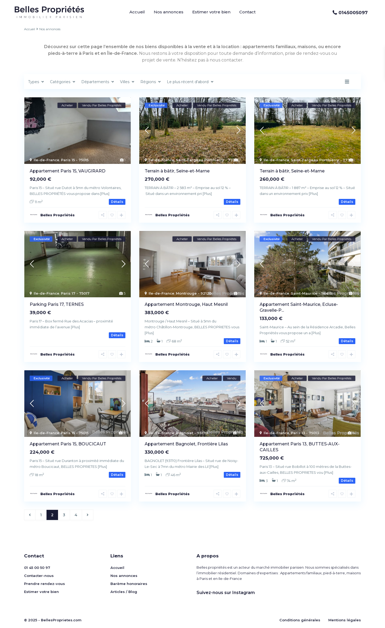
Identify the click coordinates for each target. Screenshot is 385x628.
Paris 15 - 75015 (74, 160)
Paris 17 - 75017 (75, 293)
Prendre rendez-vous (44, 583)
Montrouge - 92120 (193, 293)
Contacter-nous (39, 575)
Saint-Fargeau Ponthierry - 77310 (207, 160)
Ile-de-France (46, 160)
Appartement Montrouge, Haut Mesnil (186, 304)
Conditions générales (299, 620)
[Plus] (104, 193)
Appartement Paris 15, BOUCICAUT (68, 443)
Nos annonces (168, 11)
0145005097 (353, 12)
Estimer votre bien (211, 11)
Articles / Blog (123, 592)
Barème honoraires (128, 583)
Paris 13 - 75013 (305, 433)
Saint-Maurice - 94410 (311, 293)
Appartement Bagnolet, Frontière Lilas (186, 443)
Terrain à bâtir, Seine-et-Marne (177, 171)
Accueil (137, 11)
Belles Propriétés (57, 215)
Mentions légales (344, 620)
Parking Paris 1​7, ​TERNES (57, 304)
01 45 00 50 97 (37, 567)
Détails (117, 202)
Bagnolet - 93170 (192, 433)
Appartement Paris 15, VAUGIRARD (67, 171)
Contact (247, 11)
